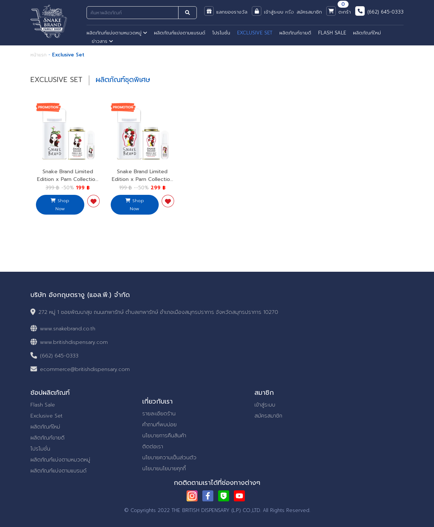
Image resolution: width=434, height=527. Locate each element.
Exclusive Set (46, 416)
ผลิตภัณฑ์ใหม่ (367, 32)
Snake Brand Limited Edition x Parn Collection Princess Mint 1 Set (67, 179)
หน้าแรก (38, 54)
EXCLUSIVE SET (254, 32)
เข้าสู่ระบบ (264, 405)
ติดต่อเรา (152, 446)
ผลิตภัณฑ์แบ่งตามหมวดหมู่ (117, 32)
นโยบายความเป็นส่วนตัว (169, 457)
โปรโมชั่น (221, 32)
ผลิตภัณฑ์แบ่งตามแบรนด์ (179, 32)
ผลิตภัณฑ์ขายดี (295, 32)
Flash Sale (42, 405)
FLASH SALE (332, 32)
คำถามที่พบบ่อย (159, 424)
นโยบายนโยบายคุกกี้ (164, 468)
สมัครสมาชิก (268, 416)
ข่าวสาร (102, 41)
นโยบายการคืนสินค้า (164, 435)
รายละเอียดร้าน (159, 413)
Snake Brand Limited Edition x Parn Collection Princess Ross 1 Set (142, 179)
